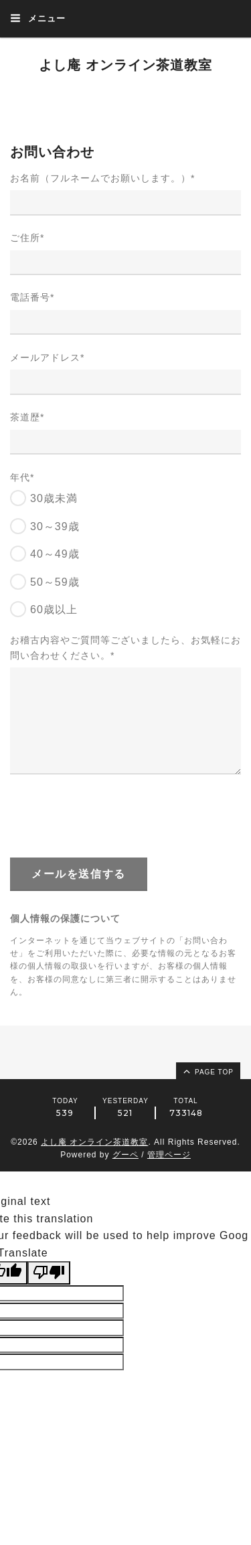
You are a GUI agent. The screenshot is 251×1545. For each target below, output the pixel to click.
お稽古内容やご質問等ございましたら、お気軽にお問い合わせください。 (125, 647)
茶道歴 (27, 417)
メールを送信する (78, 874)
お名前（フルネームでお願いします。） (102, 178)
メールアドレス (47, 357)
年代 (22, 477)
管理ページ (169, 1154)
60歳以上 (54, 609)
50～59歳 (55, 582)
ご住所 (27, 237)
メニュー (38, 18)
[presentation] (112, 815)
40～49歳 (55, 554)
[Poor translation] (48, 1272)
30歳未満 (54, 498)
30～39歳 (55, 526)
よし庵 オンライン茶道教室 (125, 65)
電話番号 (32, 297)
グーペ (125, 1154)
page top (207, 1071)
